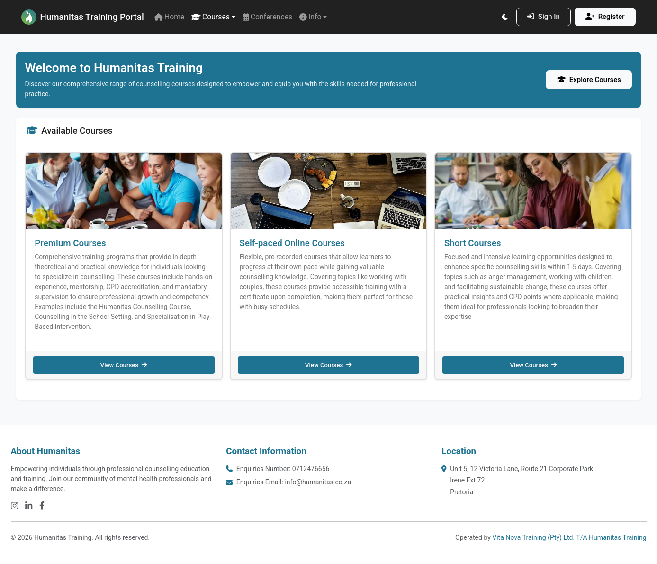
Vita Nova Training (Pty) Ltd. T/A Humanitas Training (569, 537)
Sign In (543, 16)
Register (604, 16)
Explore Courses (589, 79)
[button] (213, 17)
